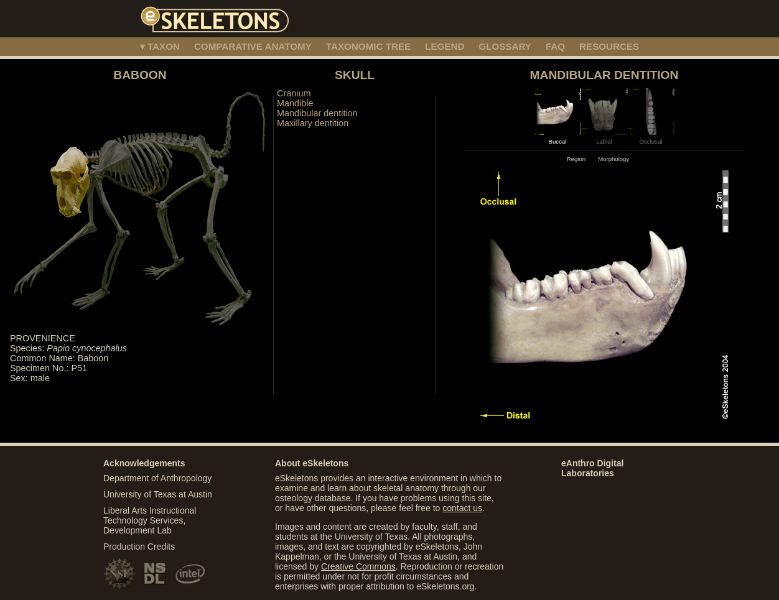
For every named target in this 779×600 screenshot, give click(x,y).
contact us (462, 508)
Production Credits (139, 547)
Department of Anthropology (157, 478)
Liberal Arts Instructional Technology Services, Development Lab (149, 520)
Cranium (293, 93)
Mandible (295, 103)
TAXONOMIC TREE (368, 46)
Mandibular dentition (317, 113)
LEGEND (444, 46)
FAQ (555, 46)
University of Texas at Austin (157, 494)
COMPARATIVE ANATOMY (253, 46)
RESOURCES (609, 46)
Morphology (613, 158)
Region (576, 158)
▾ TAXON (160, 46)
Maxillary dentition (312, 123)
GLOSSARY (504, 46)
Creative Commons (358, 566)
